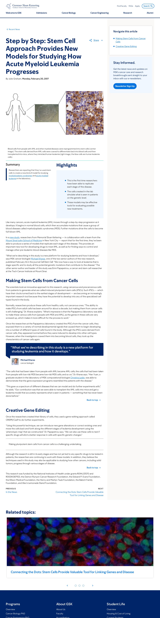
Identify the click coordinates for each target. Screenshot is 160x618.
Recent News (14, 29)
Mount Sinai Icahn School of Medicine (24, 240)
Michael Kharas (38, 258)
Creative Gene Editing (126, 46)
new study (14, 237)
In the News (11, 492)
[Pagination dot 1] (76, 586)
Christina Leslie (77, 377)
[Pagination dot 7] (83, 586)
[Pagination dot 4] (79, 586)
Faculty (59, 613)
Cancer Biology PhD (15, 613)
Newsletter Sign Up (125, 86)
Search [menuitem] (148, 6)
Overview (10, 609)
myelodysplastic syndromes (20, 176)
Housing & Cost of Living (118, 613)
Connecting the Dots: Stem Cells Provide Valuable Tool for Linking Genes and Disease (79, 493)
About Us (60, 609)
